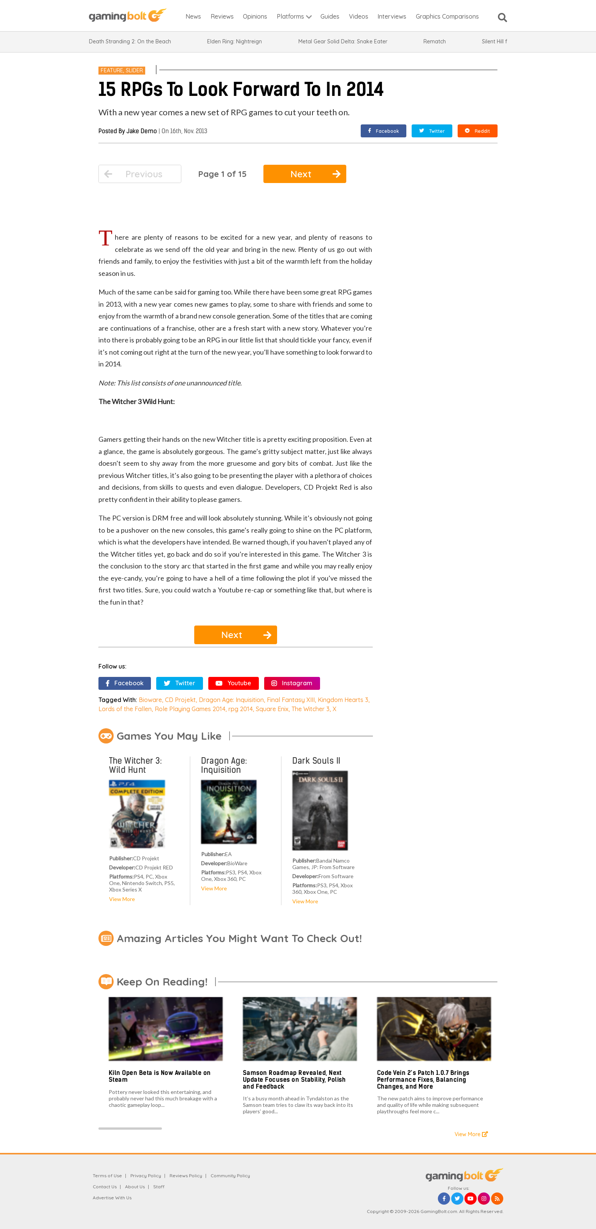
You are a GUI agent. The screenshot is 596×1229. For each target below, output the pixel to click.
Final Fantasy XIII (291, 700)
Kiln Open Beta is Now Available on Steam (160, 1076)
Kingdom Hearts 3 (343, 700)
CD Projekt (180, 700)
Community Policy (230, 1175)
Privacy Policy (145, 1175)
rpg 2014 (240, 709)
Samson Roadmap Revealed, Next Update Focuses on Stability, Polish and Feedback (294, 1079)
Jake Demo (142, 131)
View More (122, 899)
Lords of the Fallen (125, 709)
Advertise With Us (112, 1197)
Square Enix (272, 709)
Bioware (150, 700)
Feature (112, 70)
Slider (134, 70)
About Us (135, 1186)
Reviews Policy (186, 1175)
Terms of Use (107, 1175)
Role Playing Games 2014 (190, 709)
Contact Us (105, 1186)
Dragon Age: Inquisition (231, 700)
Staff (159, 1186)
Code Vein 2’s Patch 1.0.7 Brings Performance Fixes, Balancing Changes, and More (423, 1079)
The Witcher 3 (311, 709)
